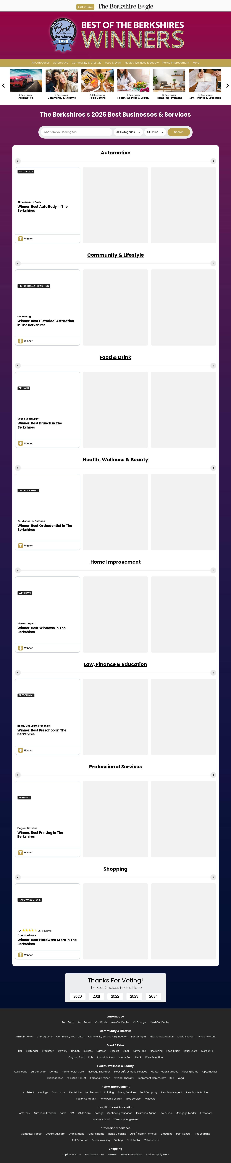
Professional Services (115, 766)
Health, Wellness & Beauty (115, 459)
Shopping (115, 868)
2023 (134, 996)
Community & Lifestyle (115, 255)
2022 (115, 996)
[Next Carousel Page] (227, 86)
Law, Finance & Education (115, 664)
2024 (153, 996)
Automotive (115, 152)
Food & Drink (115, 357)
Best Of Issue (85, 6)
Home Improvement (115, 561)
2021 (96, 996)
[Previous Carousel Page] (3, 86)
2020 (77, 996)
